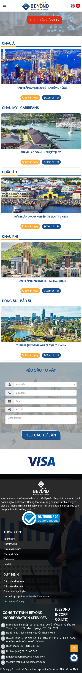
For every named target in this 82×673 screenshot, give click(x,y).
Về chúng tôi (10, 538)
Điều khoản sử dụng (14, 601)
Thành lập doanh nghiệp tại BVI (41, 152)
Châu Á (8, 43)
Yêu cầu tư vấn (11, 554)
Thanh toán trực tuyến (15, 591)
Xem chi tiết (51, 97)
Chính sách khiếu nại (14, 581)
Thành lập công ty (44, 20)
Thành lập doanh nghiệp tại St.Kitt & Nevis (41, 216)
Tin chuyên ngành (12, 549)
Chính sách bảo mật (13, 586)
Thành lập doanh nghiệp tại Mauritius (41, 281)
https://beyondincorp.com (30, 662)
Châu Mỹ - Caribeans (20, 108)
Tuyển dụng (9, 559)
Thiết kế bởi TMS (69, 669)
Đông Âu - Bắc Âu (17, 301)
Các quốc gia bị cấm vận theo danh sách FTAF (27, 596)
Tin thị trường (10, 543)
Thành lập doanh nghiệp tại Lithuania (41, 345)
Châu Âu (9, 172)
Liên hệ (7, 564)
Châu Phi (10, 236)
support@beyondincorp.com (29, 656)
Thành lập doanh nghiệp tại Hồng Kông (41, 87)
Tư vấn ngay (30, 97)
